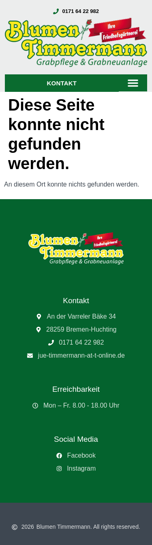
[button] (132, 82)
